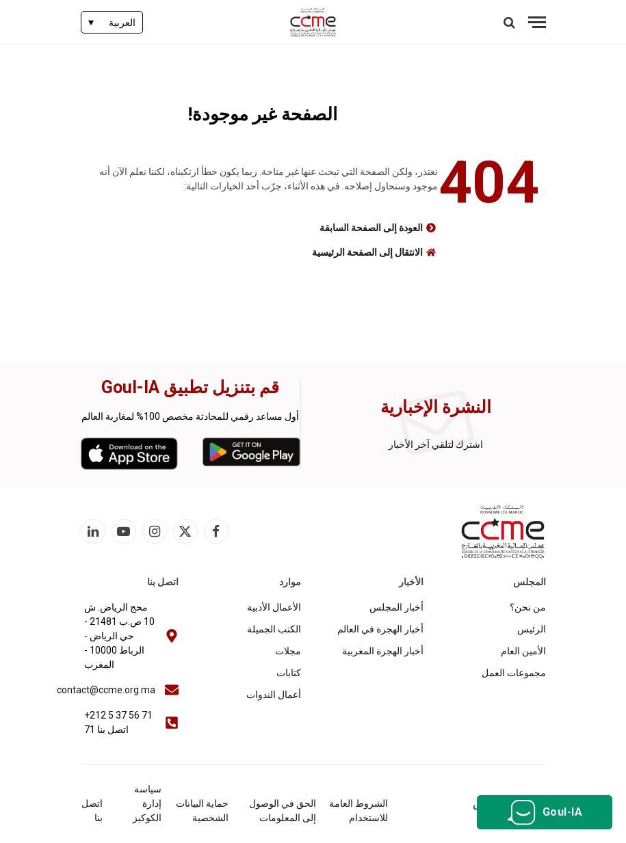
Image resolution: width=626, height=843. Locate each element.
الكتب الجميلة (274, 629)
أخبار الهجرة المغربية (382, 650)
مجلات (288, 650)
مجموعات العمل (514, 672)
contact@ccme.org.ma (106, 689)
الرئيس (531, 629)
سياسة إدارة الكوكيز (147, 803)
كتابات (288, 672)
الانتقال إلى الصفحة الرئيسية (367, 252)
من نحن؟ (528, 607)
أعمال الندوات (273, 694)
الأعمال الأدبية (274, 607)
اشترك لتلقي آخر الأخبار (436, 444)
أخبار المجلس (396, 607)
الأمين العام (523, 650)
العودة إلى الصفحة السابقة (371, 227)
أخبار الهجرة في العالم (380, 629)
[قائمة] (537, 22)
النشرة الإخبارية (435, 407)
